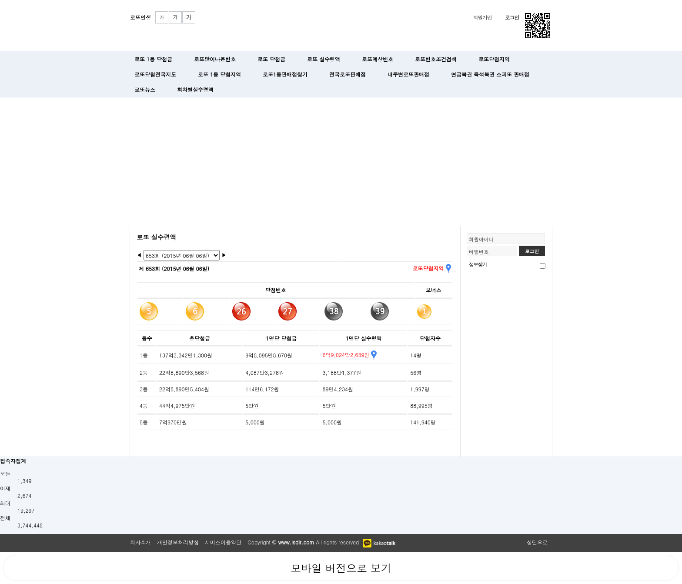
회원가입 (482, 17)
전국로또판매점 (347, 74)
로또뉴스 (144, 89)
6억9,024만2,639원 (349, 354)
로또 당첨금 (271, 59)
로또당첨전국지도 (155, 74)
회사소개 (140, 542)
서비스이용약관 (223, 542)
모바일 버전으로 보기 (341, 568)
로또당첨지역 (494, 59)
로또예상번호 (377, 59)
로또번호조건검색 (436, 59)
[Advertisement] (341, 161)
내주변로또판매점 (408, 74)
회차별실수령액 (195, 89)
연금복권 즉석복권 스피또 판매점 (490, 74)
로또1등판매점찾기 (285, 74)
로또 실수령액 (323, 59)
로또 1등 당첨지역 (219, 74)
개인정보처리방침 (178, 542)
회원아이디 (481, 239)
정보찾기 (478, 264)
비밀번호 (479, 251)
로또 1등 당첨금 (153, 59)
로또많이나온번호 (215, 59)
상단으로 (537, 542)
